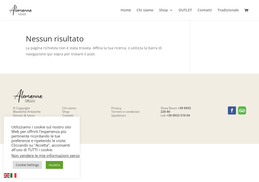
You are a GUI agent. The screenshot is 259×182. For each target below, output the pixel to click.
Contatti (205, 10)
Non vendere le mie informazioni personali (48, 155)
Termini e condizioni (125, 111)
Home (126, 10)
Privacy (116, 108)
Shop (163, 10)
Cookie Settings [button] (27, 165)
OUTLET (185, 10)
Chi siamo (145, 10)
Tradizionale (228, 10)
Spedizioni (118, 115)
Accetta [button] (54, 165)
